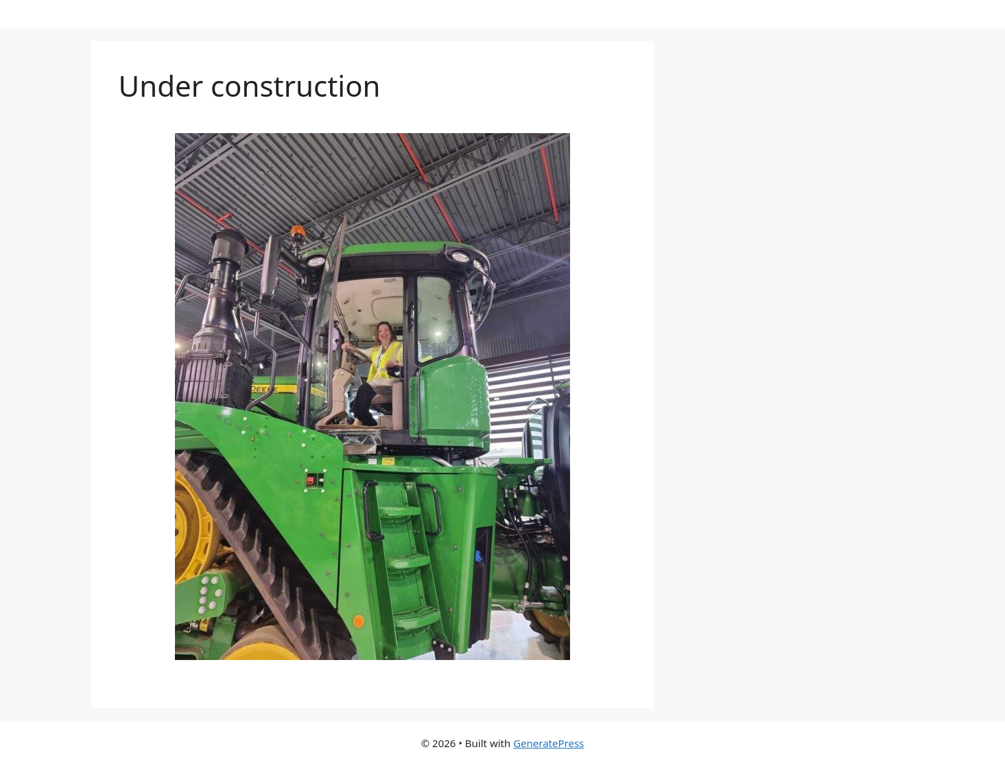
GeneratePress (548, 743)
